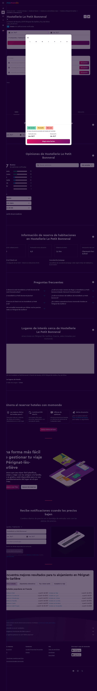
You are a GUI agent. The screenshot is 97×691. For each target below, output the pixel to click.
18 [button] (41, 58)
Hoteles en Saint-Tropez (19, 617)
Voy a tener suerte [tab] (51, 595)
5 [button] (45, 49)
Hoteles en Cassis (17, 615)
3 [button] (36, 49)
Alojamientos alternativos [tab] (34, 595)
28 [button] (23, 67)
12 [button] (45, 54)
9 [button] (32, 54)
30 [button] (32, 67)
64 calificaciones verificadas (30, 26)
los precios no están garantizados (53, 634)
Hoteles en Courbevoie (18, 607)
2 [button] (32, 49)
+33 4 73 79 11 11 (18, 24)
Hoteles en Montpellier (58, 617)
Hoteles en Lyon (57, 607)
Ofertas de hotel (17, 11)
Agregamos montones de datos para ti (52, 643)
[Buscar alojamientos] (3, 12)
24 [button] (36, 63)
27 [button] (19, 67)
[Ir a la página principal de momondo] (13, 3)
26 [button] (45, 63)
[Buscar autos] (3, 16)
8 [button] (27, 54)
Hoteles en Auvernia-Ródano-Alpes (55, 11)
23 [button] (32, 63)
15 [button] (28, 58)
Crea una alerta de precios (81, 424)
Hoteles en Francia (40, 11)
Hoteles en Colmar (57, 610)
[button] (3, 3)
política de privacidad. (19, 568)
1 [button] (73, 49)
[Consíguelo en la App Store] (78, 666)
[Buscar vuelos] (3, 8)
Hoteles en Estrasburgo (18, 610)
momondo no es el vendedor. (52, 640)
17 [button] (36, 58)
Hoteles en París (16, 604)
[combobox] (31, 543)
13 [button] (19, 58)
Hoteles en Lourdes (58, 612)
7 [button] (23, 54)
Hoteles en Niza (56, 604)
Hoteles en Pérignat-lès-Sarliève (75, 11)
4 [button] (41, 49)
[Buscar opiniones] (62, 165)
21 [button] (23, 63)
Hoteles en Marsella (17, 612)
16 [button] (32, 58)
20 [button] (19, 63)
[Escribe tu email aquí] (31, 553)
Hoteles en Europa (28, 11)
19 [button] (45, 58)
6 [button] (64, 54)
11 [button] (41, 54)
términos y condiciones (39, 566)
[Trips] (3, 25)
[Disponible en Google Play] (78, 662)
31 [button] (36, 67)
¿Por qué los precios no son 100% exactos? (52, 646)
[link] (51, 441)
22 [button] (28, 63)
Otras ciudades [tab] (17, 595)
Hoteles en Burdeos (58, 615)
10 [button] (36, 54)
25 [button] (41, 63)
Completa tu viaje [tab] (65, 595)
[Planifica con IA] (3, 20)
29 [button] (28, 67)
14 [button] (23, 58)
